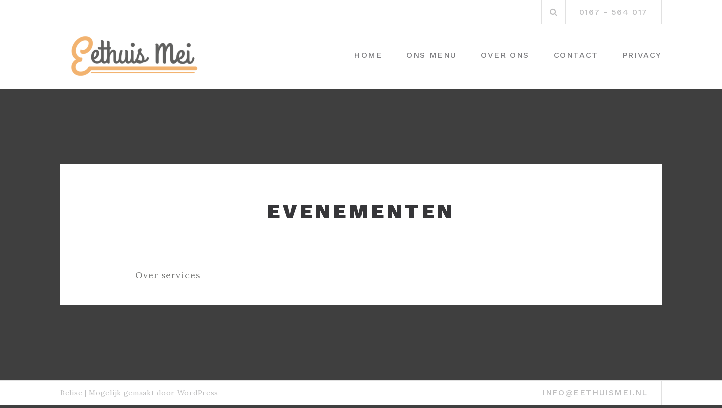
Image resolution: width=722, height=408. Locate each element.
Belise (71, 392)
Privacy (642, 55)
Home (368, 55)
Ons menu (431, 55)
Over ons (505, 55)
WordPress (197, 392)
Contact (576, 55)
